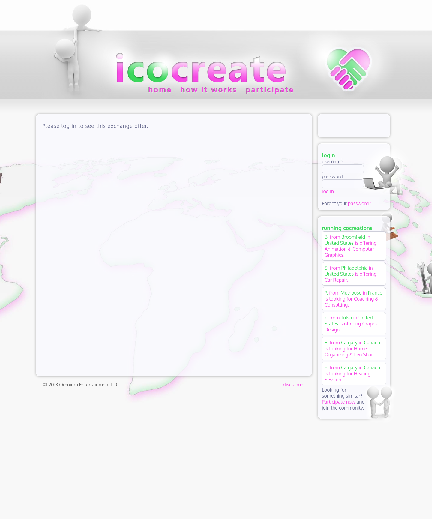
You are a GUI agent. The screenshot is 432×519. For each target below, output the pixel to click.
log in (328, 191)
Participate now (339, 402)
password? (359, 203)
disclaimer (294, 385)
